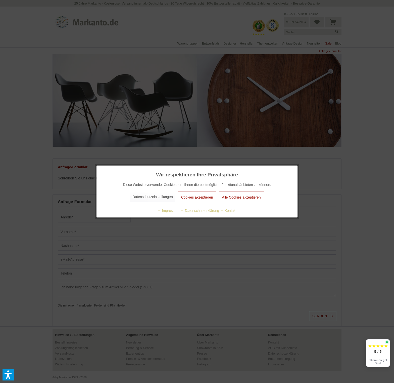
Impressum (168, 211)
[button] (8, 374)
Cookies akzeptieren (197, 197)
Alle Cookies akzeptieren (241, 197)
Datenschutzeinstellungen (152, 197)
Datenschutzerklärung (199, 211)
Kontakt (228, 211)
